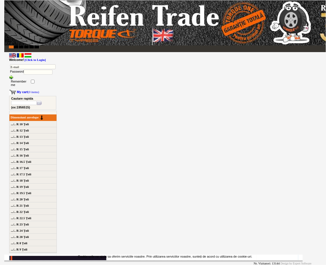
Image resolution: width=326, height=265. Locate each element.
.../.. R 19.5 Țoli (21, 193)
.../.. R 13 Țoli (20, 136)
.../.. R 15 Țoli (20, 149)
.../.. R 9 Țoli (19, 249)
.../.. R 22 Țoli (20, 211)
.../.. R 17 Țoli (20, 168)
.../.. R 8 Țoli (19, 243)
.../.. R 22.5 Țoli (21, 218)
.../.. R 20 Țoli (20, 199)
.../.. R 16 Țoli (20, 155)
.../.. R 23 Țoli (20, 224)
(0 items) (28, 92)
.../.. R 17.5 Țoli (21, 174)
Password (17, 71)
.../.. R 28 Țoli (20, 237)
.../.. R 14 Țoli (20, 143)
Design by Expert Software (295, 263)
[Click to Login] (35, 59)
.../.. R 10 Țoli (20, 124)
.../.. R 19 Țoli (20, 186)
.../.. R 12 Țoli (20, 130)
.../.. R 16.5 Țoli (21, 161)
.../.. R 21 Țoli (20, 205)
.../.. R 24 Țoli (20, 230)
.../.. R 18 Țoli (20, 180)
